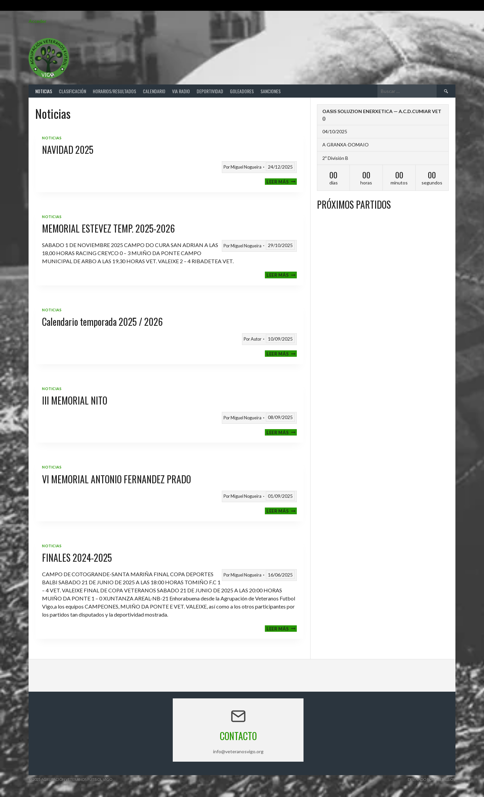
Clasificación (72, 91)
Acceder (37, 21)
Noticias (43, 91)
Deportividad (210, 91)
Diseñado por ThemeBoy (431, 779)
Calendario (154, 91)
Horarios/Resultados (114, 91)
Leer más (282, 181)
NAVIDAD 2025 (67, 150)
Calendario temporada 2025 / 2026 (102, 321)
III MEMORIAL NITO (74, 400)
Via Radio (181, 91)
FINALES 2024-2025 (77, 557)
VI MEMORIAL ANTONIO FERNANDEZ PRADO (116, 479)
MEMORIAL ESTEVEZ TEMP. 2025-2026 (108, 228)
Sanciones (270, 91)
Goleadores (242, 91)
